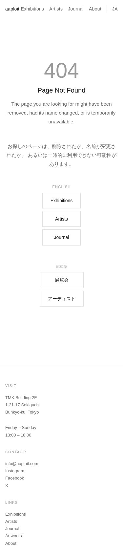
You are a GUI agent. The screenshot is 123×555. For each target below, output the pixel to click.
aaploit (12, 8)
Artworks (13, 535)
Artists (56, 8)
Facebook (14, 478)
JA (115, 8)
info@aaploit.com (21, 463)
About (95, 8)
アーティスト (61, 298)
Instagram (14, 470)
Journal (76, 8)
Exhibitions (32, 8)
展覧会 (62, 280)
